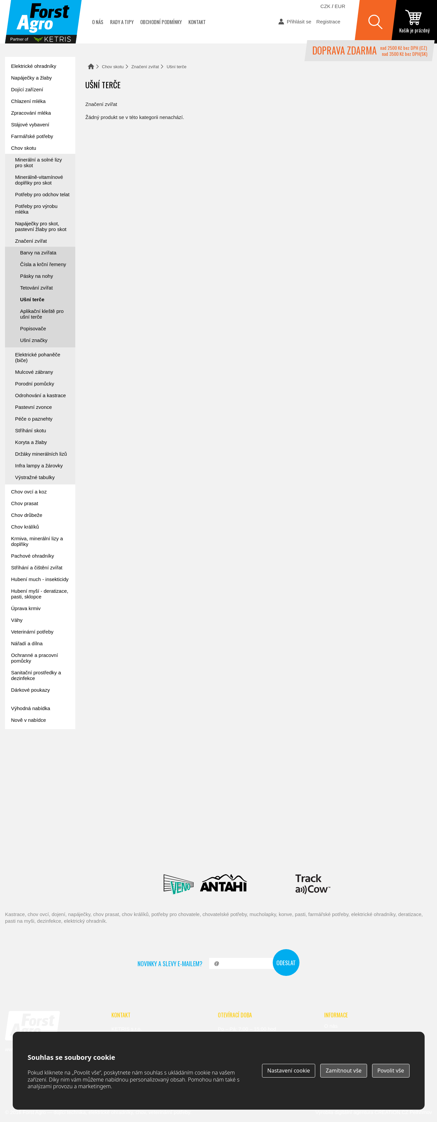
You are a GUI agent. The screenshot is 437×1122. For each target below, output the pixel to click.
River (258, 854)
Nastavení (288, 1070)
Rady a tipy (122, 21)
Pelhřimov (421, 1112)
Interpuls (133, 854)
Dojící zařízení (27, 89)
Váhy (16, 620)
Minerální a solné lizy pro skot (38, 162)
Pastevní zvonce (33, 407)
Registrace (328, 21)
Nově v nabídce (28, 720)
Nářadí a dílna (26, 643)
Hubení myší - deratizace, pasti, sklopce (39, 593)
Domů (91, 66)
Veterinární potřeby (32, 632)
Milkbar (271, 884)
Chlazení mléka (28, 101)
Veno (179, 884)
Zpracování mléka (31, 113)
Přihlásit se (299, 21)
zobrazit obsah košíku (414, 21)
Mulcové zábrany (34, 372)
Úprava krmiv (25, 608)
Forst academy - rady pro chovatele (35, 755)
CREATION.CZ (392, 1112)
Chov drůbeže (26, 515)
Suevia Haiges (379, 854)
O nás (97, 21)
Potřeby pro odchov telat (42, 194)
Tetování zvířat (36, 288)
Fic (347, 854)
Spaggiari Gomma (212, 854)
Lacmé (128, 884)
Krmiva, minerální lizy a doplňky (37, 541)
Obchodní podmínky (161, 21)
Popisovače (33, 328)
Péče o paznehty (34, 419)
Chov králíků (25, 527)
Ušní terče (32, 299)
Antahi (223, 884)
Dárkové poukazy (30, 690)
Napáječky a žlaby (31, 78)
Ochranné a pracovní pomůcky (34, 658)
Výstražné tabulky (35, 477)
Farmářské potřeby (32, 136)
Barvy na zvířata (38, 252)
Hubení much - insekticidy (40, 579)
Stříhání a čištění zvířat (36, 567)
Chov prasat (24, 503)
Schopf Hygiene (307, 854)
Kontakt (197, 21)
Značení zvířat (145, 66)
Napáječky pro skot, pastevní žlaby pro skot (40, 226)
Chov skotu (113, 66)
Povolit (390, 1070)
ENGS (313, 884)
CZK (326, 6)
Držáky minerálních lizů (41, 454)
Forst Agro (34, 1112)
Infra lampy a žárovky (39, 465)
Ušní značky (34, 340)
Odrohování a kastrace (40, 395)
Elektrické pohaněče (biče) (37, 357)
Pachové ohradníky (32, 556)
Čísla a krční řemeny (43, 264)
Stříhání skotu (30, 430)
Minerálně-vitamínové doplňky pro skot (39, 180)
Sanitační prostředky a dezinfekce (36, 675)
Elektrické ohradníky (33, 66)
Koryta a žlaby (31, 442)
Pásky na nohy (36, 276)
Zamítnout (343, 1070)
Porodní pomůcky (34, 383)
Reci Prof (56, 854)
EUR (340, 6)
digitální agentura (354, 1112)
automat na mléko (35, 792)
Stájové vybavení (30, 124)
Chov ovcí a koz (29, 491)
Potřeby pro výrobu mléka (36, 209)
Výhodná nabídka (30, 708)
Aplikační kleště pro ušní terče (42, 314)
